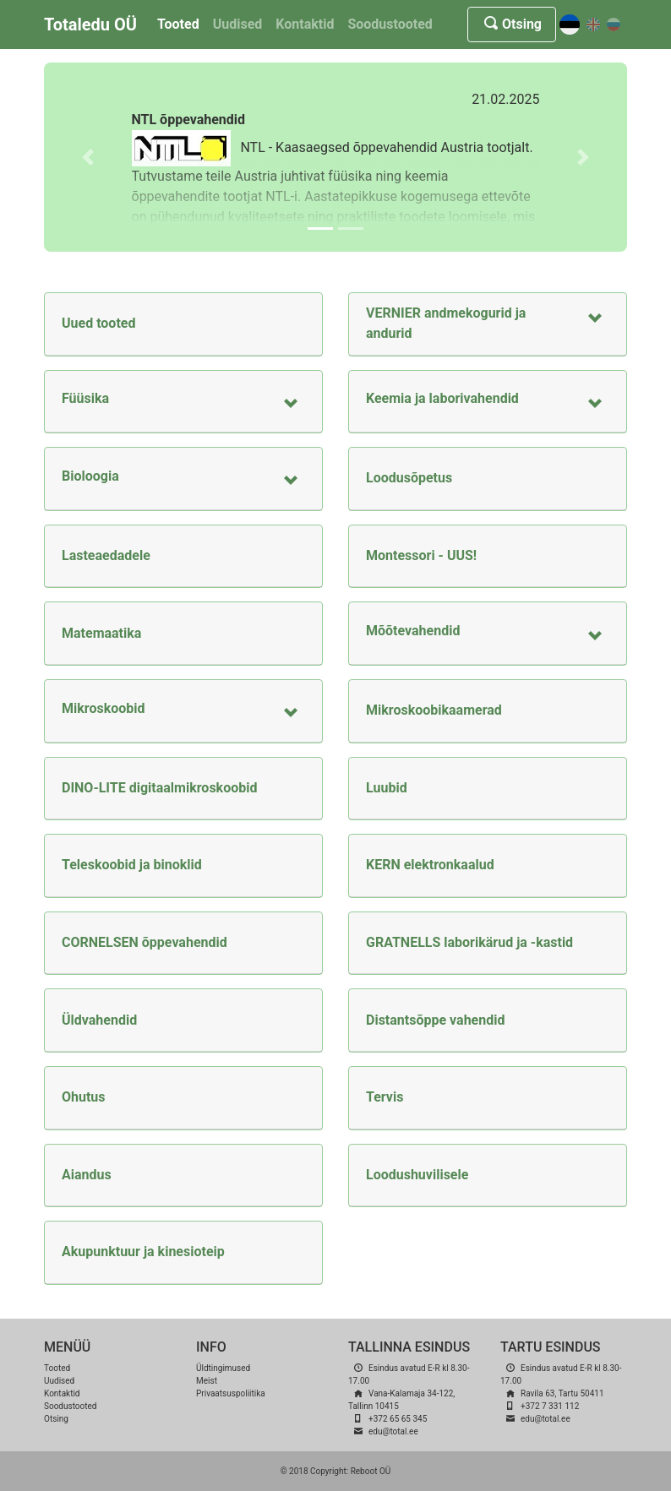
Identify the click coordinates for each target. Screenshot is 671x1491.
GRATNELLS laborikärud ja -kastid (469, 942)
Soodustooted (389, 24)
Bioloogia (90, 476)
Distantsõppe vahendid (435, 1020)
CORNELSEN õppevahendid (144, 942)
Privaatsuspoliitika (230, 1393)
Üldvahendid (99, 1020)
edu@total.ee (393, 1431)
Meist (206, 1380)
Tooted (178, 24)
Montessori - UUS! (421, 555)
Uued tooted (98, 323)
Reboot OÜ (371, 1471)
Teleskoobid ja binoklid (132, 865)
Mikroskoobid (103, 708)
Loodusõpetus (409, 478)
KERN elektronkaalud (430, 865)
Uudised (238, 24)
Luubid (386, 788)
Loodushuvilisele (417, 1175)
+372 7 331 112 (550, 1406)
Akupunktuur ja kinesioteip (143, 1251)
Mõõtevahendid (413, 631)
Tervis (384, 1097)
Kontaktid (304, 24)
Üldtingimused (223, 1368)
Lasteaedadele (106, 555)
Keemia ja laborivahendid (442, 398)
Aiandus (87, 1175)
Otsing (512, 24)
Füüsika (85, 398)
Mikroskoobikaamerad (434, 710)
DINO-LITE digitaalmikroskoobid (159, 788)
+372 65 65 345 (397, 1418)
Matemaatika (101, 633)
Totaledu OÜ (90, 24)
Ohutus (84, 1097)
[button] (88, 157)
